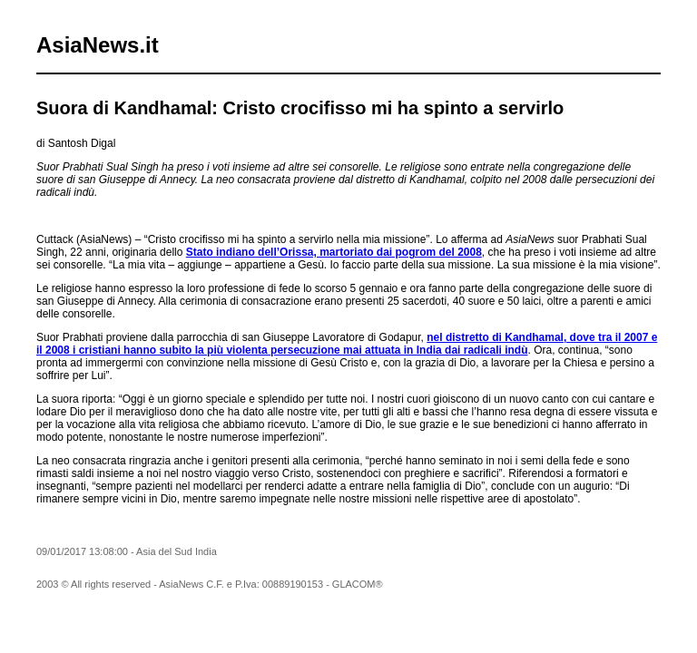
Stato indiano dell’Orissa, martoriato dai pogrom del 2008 (334, 252)
